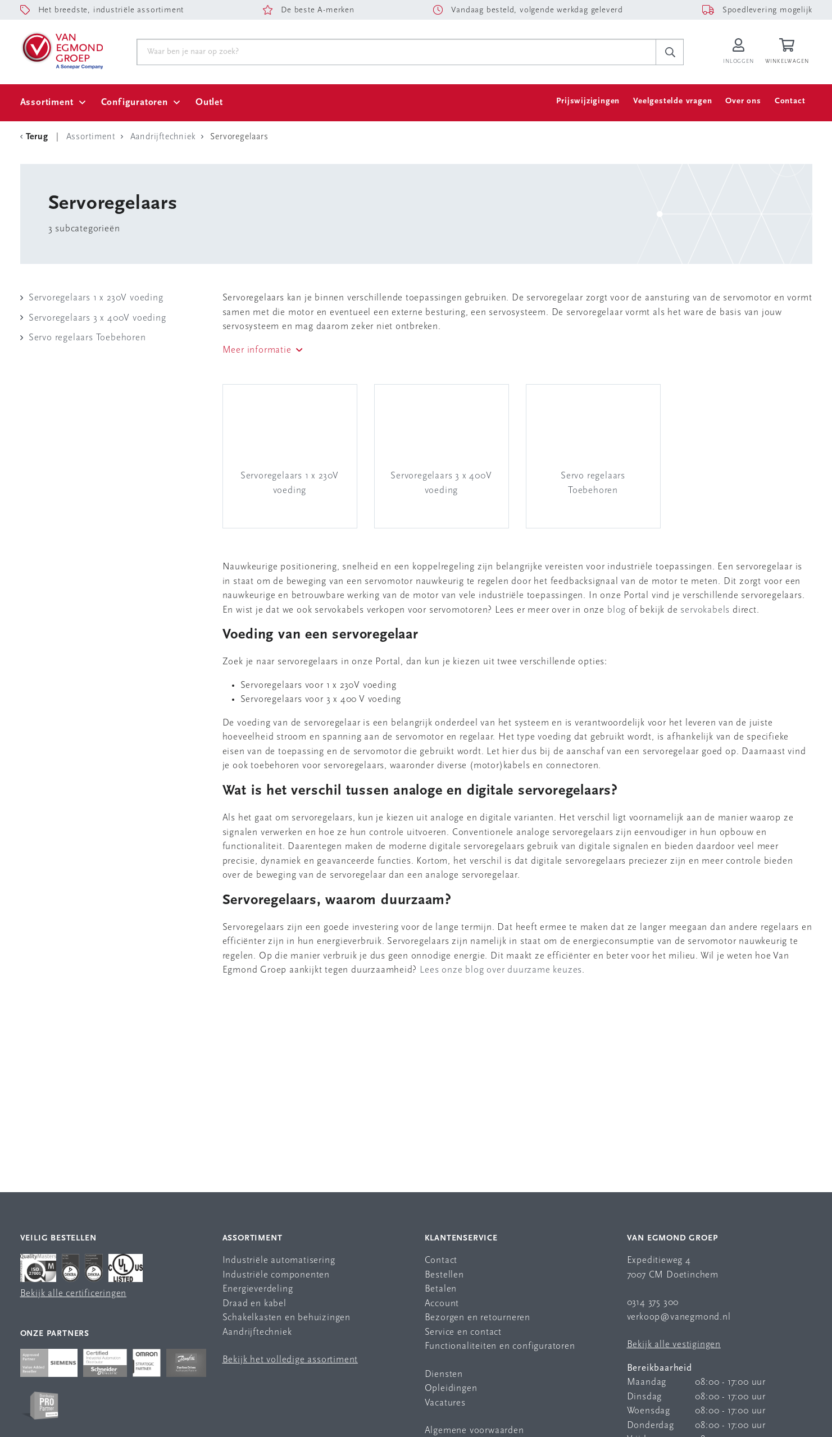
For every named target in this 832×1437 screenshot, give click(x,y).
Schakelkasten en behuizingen (286, 1317)
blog (618, 610)
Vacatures (445, 1403)
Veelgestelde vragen (672, 101)
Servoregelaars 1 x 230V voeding (91, 298)
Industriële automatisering (278, 1260)
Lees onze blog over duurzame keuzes (501, 970)
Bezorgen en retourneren (477, 1317)
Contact (790, 101)
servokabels (706, 610)
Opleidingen (451, 1388)
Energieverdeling (257, 1289)
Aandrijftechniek (257, 1332)
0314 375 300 (653, 1302)
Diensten (444, 1374)
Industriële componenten (276, 1275)
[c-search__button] (670, 52)
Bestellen (444, 1275)
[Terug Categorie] (36, 137)
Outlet (209, 102)
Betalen (441, 1289)
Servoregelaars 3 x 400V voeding (93, 318)
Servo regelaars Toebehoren (83, 338)
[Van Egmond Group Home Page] (61, 50)
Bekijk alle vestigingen (674, 1344)
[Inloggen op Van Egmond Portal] (738, 52)
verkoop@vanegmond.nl (679, 1317)
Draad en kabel (254, 1303)
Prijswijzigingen (588, 101)
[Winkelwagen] (788, 52)
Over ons (743, 101)
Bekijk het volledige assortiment (290, 1360)
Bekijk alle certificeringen (73, 1293)
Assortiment (47, 102)
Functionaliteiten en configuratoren (500, 1346)
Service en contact (463, 1332)
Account (442, 1303)
